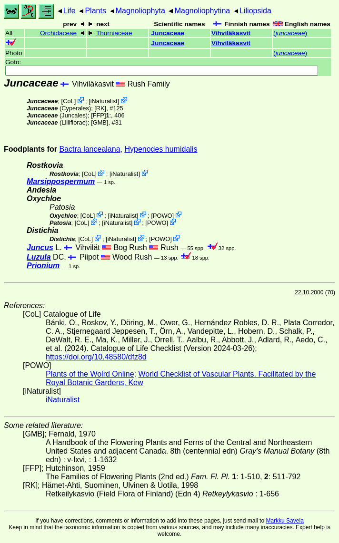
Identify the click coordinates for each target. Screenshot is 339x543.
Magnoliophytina (202, 11)
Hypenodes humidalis (160, 149)
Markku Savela (284, 520)
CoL (68, 101)
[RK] (100, 108)
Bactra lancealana (89, 149)
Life (69, 11)
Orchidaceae (58, 33)
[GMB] (99, 122)
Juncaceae (168, 33)
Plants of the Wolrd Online (90, 374)
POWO (162, 215)
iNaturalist (104, 101)
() (290, 33)
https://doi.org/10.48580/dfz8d (96, 357)
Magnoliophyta (140, 11)
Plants (95, 11)
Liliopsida (255, 11)
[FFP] (98, 115)
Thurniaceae (114, 33)
